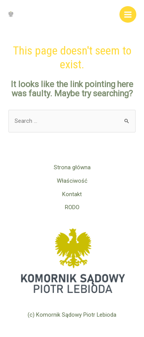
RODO (72, 207)
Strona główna (72, 167)
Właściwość (72, 180)
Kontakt (72, 194)
